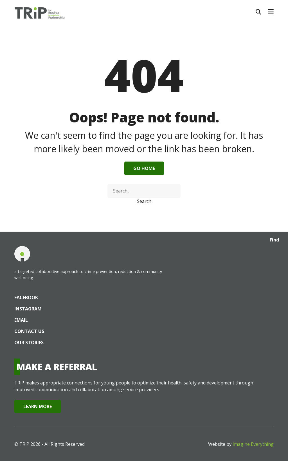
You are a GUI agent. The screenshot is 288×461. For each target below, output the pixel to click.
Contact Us (29, 331)
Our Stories (29, 342)
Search (144, 201)
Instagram (28, 309)
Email (21, 320)
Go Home (144, 168)
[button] (271, 12)
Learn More (37, 406)
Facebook (26, 297)
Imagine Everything (253, 444)
